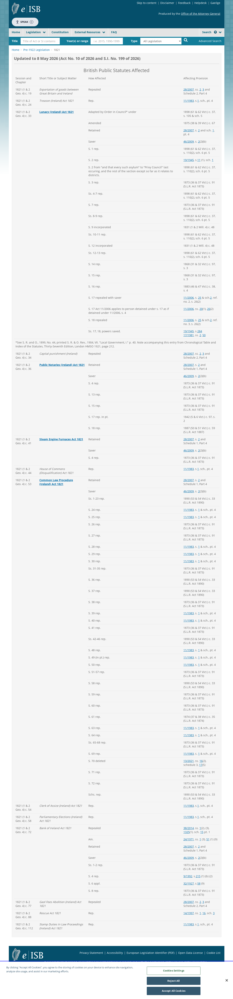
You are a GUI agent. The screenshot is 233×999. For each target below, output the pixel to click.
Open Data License (190, 953)
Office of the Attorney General (200, 14)
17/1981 (188, 335)
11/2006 (188, 297)
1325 (186, 832)
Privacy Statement (91, 953)
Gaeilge (215, 3)
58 (198, 883)
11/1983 (188, 101)
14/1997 (188, 913)
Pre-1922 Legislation (36, 50)
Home (16, 32)
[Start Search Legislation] (186, 40)
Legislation (33, 32)
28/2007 (188, 89)
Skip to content (146, 3)
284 (199, 331)
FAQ (114, 32)
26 (208, 309)
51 (207, 839)
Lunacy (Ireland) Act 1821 (56, 112)
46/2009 (188, 141)
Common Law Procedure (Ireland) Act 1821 (56, 482)
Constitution (60, 32)
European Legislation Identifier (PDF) (150, 953)
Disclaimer (167, 3)
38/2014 (188, 828)
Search (209, 32)
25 (199, 297)
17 (200, 765)
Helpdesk (200, 3)
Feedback (184, 3)
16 (201, 761)
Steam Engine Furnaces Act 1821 (61, 439)
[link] (206, 41)
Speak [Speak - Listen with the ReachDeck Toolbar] (24, 22)
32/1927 (188, 883)
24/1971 (188, 839)
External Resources (87, 32)
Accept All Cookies (173, 992)
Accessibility (115, 953)
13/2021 (188, 761)
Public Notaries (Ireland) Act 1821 (62, 365)
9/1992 (187, 876)
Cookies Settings (173, 972)
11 (198, 160)
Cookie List (213, 953)
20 (201, 309)
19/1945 (188, 160)
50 (204, 335)
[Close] (226, 981)
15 (201, 832)
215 (198, 876)
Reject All (173, 982)
